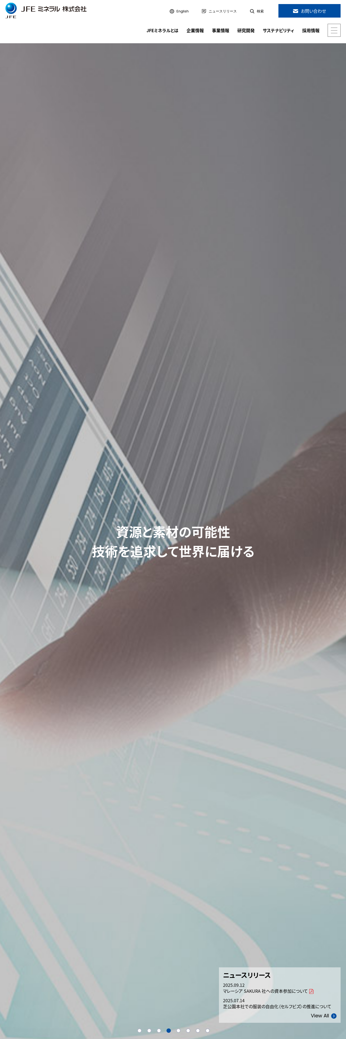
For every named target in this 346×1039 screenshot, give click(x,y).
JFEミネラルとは (162, 30)
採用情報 (311, 30)
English (183, 11)
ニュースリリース (223, 11)
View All (320, 1016)
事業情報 (220, 30)
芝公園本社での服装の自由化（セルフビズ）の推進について (277, 1006)
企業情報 (195, 30)
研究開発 (246, 30)
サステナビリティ (278, 30)
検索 (260, 11)
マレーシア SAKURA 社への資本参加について (265, 991)
